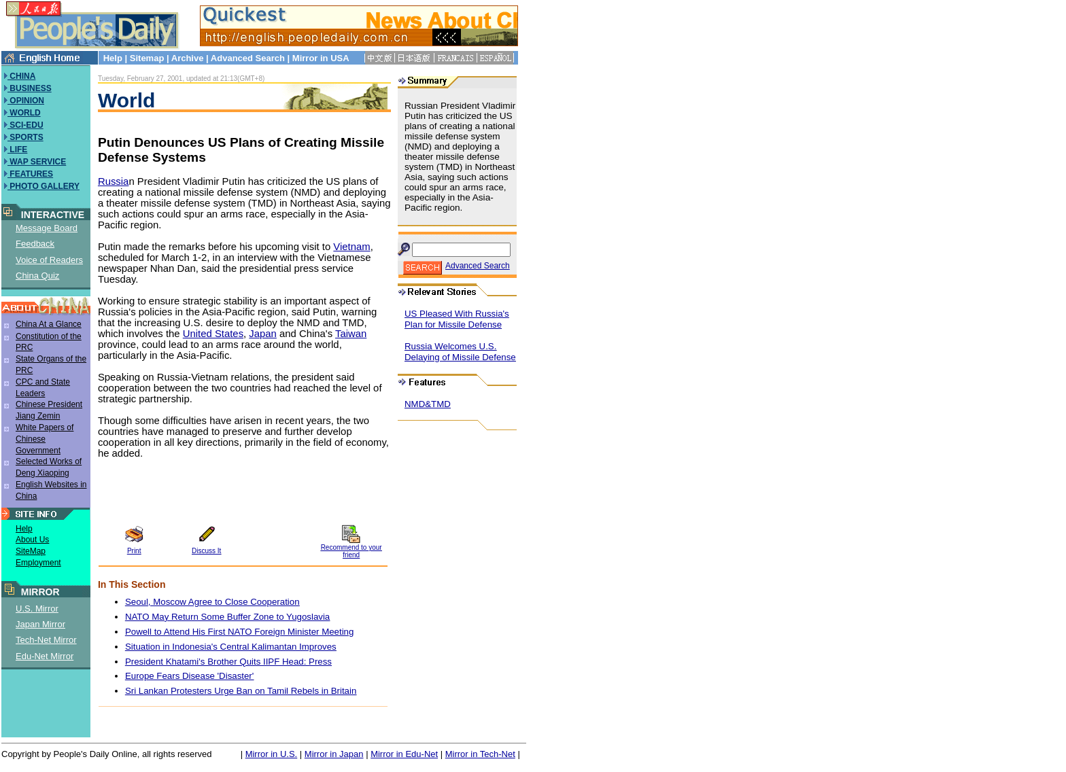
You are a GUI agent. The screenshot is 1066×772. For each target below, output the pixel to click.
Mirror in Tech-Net (480, 754)
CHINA (21, 76)
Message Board (47, 228)
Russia (113, 181)
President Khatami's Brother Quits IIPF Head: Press (228, 661)
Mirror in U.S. (271, 754)
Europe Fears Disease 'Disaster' (189, 676)
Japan (263, 333)
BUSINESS (29, 88)
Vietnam (351, 246)
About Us (32, 539)
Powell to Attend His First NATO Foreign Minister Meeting (239, 632)
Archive (187, 58)
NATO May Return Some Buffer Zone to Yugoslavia (227, 617)
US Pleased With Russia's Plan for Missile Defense (457, 319)
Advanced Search (248, 58)
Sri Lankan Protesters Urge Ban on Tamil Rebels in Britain (240, 691)
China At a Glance (49, 324)
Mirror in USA (320, 58)
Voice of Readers (49, 260)
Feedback (35, 244)
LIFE (17, 149)
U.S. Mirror (37, 608)
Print (134, 551)
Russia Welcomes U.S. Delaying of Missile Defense (460, 351)
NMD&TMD (428, 404)
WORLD (24, 113)
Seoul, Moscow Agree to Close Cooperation (212, 602)
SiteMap (31, 551)
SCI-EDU (25, 125)
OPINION (25, 100)
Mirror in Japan (334, 754)
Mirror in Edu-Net (404, 754)
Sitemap (147, 58)
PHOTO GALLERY (43, 186)
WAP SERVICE (36, 161)
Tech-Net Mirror (46, 640)
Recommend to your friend (351, 551)
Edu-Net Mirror (44, 656)
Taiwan (350, 333)
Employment (38, 562)
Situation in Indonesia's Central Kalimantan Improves (231, 647)
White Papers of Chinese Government (44, 439)
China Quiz (37, 275)
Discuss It (206, 551)
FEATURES (30, 174)
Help (112, 58)
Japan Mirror (40, 624)
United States (213, 333)
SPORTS (25, 137)
